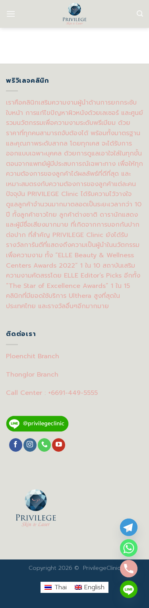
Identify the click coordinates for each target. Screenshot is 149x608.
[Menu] (10, 13)
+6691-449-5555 (73, 393)
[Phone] (128, 568)
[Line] (128, 589)
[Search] (140, 13)
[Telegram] (128, 527)
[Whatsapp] (128, 548)
